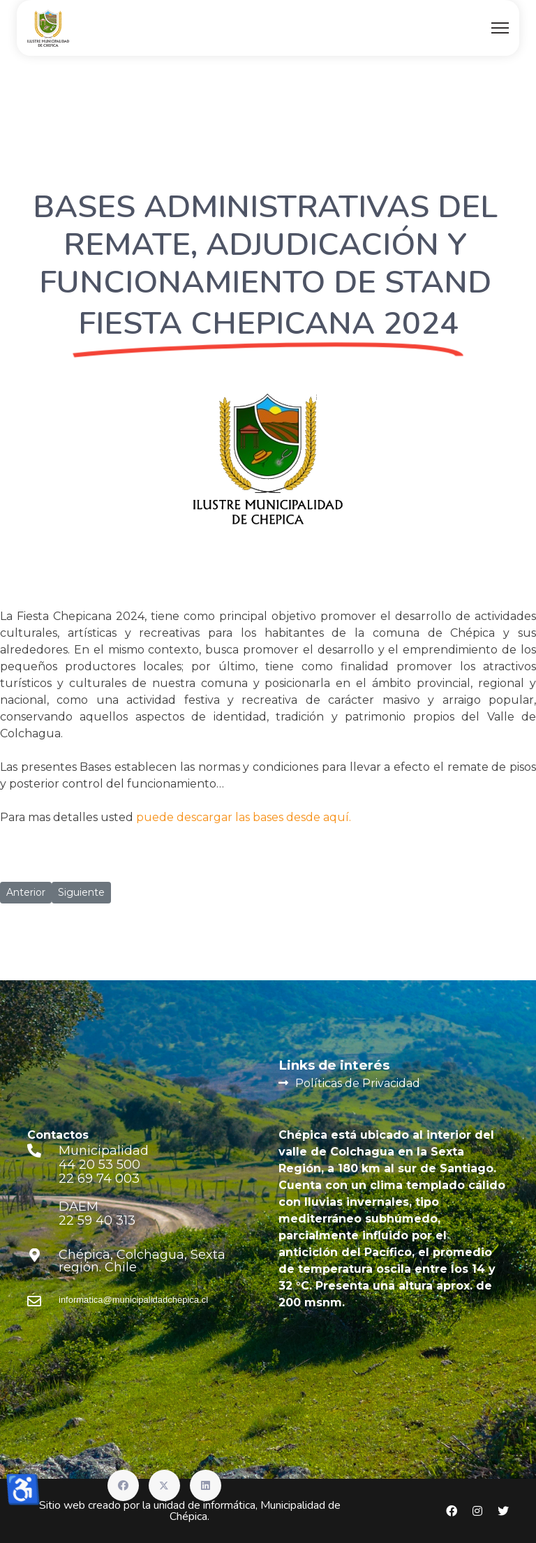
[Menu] (500, 28)
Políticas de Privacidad (357, 1083)
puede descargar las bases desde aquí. (243, 817)
